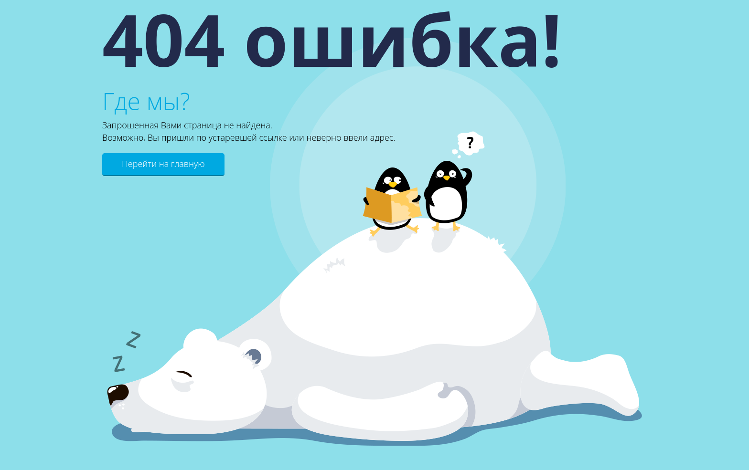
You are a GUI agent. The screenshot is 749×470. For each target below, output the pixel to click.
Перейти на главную (163, 163)
